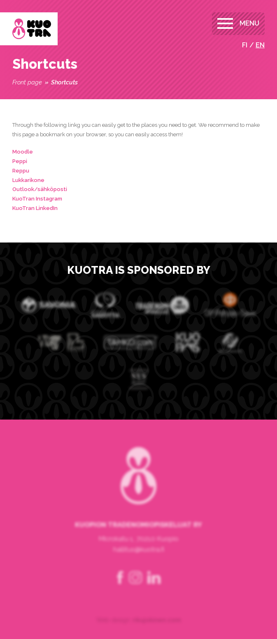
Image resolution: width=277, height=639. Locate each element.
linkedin (154, 592)
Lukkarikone (28, 180)
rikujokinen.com (157, 634)
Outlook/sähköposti (39, 189)
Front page (27, 82)
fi (244, 45)
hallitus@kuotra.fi (138, 564)
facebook (120, 592)
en (260, 45)
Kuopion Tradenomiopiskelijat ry (31, 29)
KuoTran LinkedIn (35, 208)
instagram (135, 592)
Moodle (22, 152)
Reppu (20, 171)
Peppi (19, 161)
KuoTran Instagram (37, 199)
